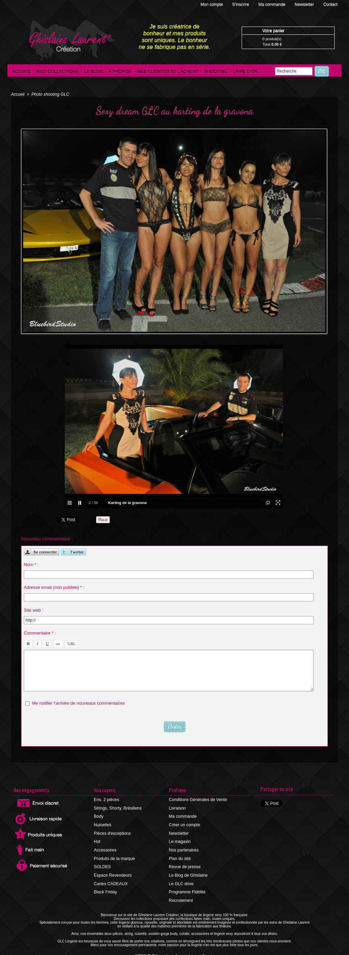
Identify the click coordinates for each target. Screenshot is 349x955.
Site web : (33, 609)
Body (98, 816)
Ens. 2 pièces (106, 799)
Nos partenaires (183, 848)
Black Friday (105, 889)
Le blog (93, 71)
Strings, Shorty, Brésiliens (117, 807)
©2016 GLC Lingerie (154, 953)
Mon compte (212, 4)
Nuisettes (102, 824)
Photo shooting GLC (49, 94)
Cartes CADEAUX (110, 881)
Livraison (177, 807)
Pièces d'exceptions (112, 832)
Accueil (21, 71)
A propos (120, 71)
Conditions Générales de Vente (197, 799)
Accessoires (105, 848)
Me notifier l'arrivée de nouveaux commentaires (78, 702)
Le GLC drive (181, 881)
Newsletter (305, 4)
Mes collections (57, 71)
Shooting (215, 71)
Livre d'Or (245, 71)
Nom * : (31, 564)
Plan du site (180, 857)
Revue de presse (184, 865)
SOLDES (102, 865)
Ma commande (272, 4)
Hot (97, 840)
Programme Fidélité (187, 889)
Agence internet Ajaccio (193, 953)
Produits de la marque (114, 857)
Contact (330, 4)
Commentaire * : (40, 632)
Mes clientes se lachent (168, 71)
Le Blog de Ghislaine (188, 873)
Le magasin (179, 840)
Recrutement (181, 897)
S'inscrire (241, 4)
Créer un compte (184, 824)
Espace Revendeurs (112, 873)
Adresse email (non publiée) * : (54, 587)
